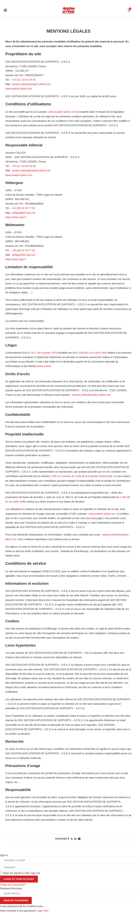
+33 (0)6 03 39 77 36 (23, 208)
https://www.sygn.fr (15, 217)
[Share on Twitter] (71, 838)
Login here (43, 910)
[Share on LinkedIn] (75, 838)
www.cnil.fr (44, 366)
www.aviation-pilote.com (18, 88)
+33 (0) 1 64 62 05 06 (23, 79)
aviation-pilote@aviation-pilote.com (31, 84)
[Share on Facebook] (68, 838)
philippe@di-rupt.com (24, 212)
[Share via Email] (79, 838)
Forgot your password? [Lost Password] (13, 884)
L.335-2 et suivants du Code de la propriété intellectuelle (81, 476)
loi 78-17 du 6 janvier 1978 (42, 352)
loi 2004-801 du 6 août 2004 (90, 352)
